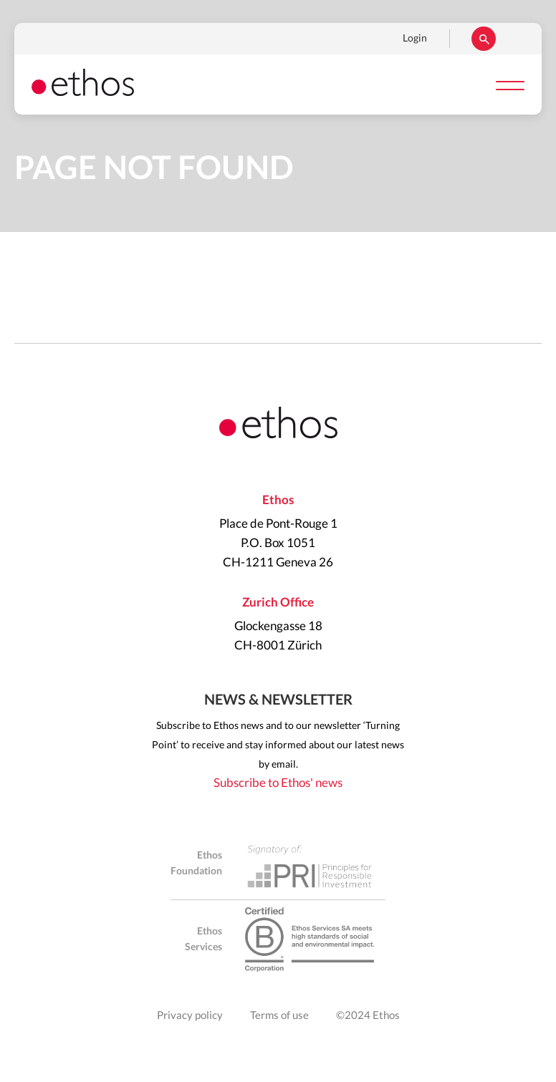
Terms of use (279, 1015)
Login (415, 39)
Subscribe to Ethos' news (278, 783)
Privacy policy (190, 1015)
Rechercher (483, 38)
